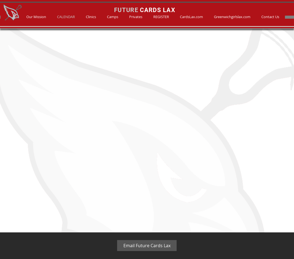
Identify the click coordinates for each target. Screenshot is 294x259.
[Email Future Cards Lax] (147, 245)
